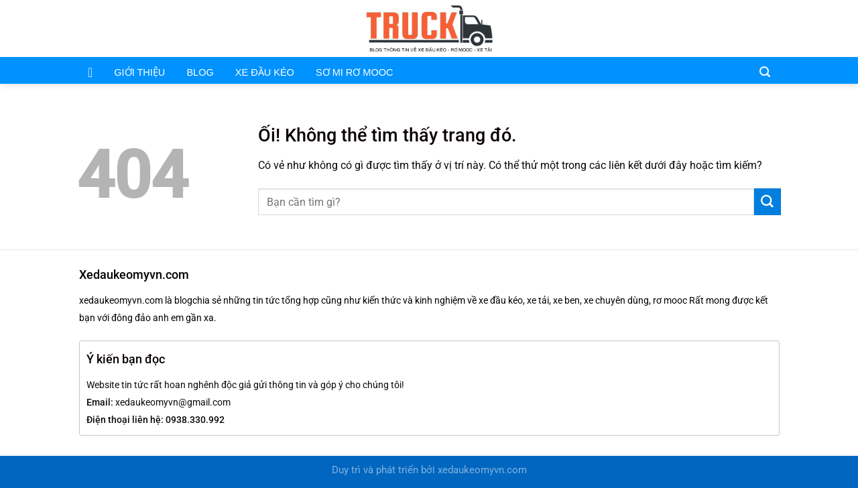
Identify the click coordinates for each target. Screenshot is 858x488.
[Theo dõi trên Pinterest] (772, 28)
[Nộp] (767, 201)
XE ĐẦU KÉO (264, 72)
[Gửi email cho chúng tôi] (754, 28)
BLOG (199, 72)
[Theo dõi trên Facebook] (736, 28)
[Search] (765, 71)
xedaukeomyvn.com (482, 470)
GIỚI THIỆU (139, 72)
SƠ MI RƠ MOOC (354, 72)
